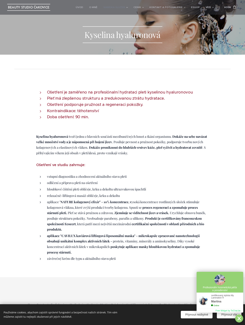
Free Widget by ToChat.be (228, 310)
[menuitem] (87, 7)
